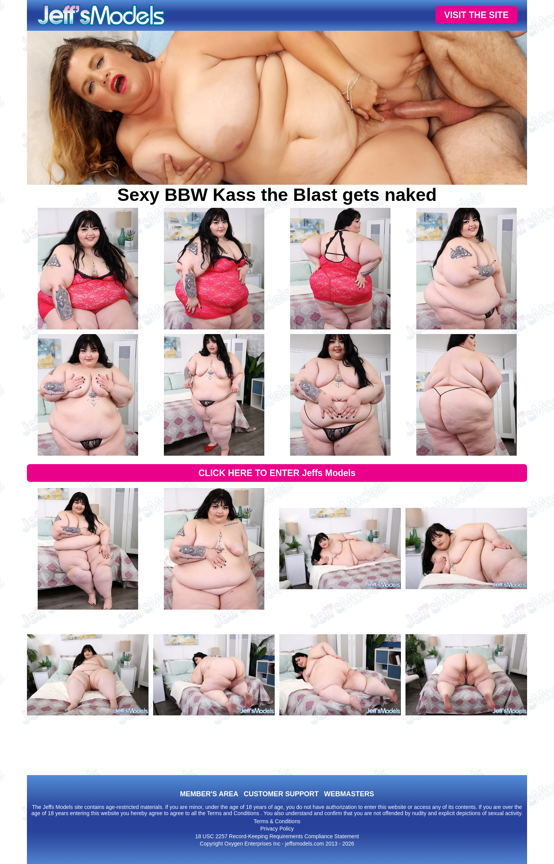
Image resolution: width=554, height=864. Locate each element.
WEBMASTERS (349, 793)
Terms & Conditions (277, 821)
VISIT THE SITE (476, 15)
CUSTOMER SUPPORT (281, 793)
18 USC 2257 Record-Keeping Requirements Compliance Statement (277, 836)
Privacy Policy (277, 829)
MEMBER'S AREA (209, 793)
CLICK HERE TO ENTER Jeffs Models (277, 473)
